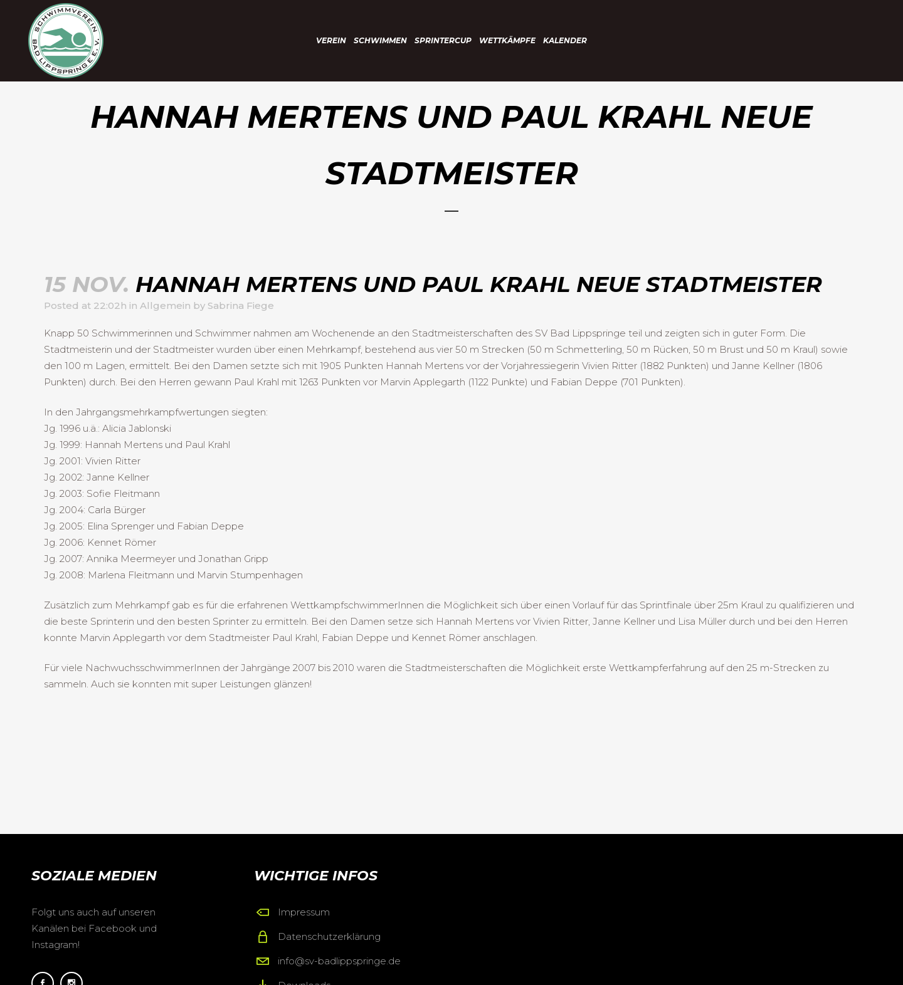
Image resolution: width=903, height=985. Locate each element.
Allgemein (165, 305)
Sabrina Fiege (241, 305)
